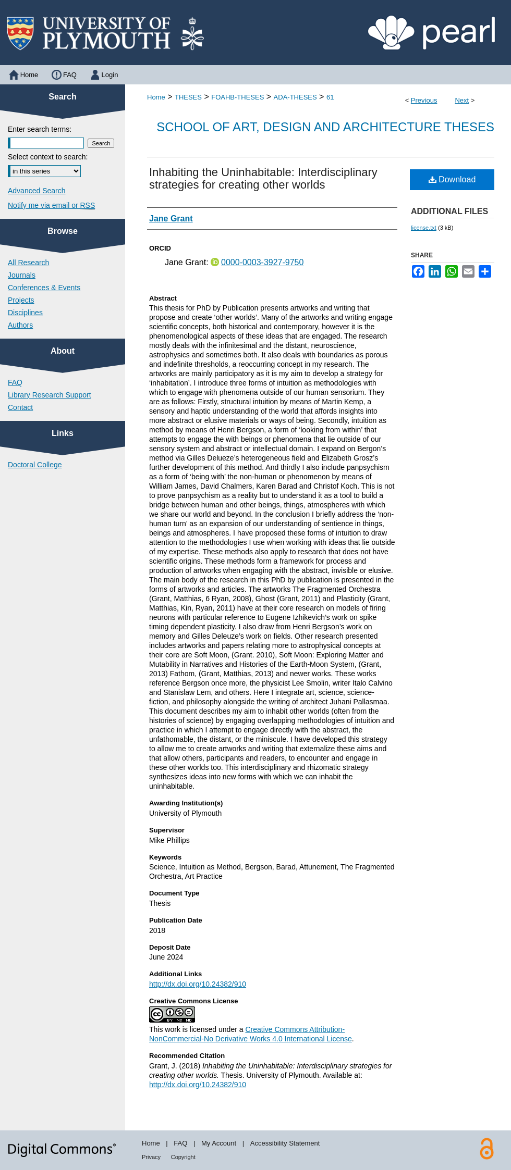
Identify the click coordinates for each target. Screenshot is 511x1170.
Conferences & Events (44, 287)
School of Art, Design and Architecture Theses (325, 127)
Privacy (151, 1157)
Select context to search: (48, 157)
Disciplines (25, 312)
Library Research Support (49, 395)
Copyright (183, 1157)
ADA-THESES (295, 97)
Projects (21, 300)
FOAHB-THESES (237, 97)
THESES (188, 97)
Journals (21, 275)
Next (462, 100)
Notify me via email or (51, 205)
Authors (20, 325)
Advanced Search (37, 190)
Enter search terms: (39, 129)
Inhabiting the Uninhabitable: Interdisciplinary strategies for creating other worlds (263, 178)
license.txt (423, 228)
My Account (218, 1143)
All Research (28, 262)
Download (452, 179)
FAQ (15, 382)
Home (156, 97)
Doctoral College (35, 464)
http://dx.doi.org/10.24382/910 (197, 984)
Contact (20, 407)
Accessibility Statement (285, 1143)
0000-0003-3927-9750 (262, 262)
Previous (424, 100)
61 (330, 97)
